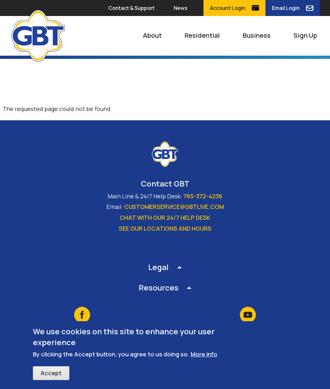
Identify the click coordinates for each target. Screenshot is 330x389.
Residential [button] (202, 35)
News (181, 8)
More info (204, 355)
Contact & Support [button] (131, 8)
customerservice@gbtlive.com (174, 206)
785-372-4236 (202, 196)
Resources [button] (159, 287)
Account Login (227, 8)
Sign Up (305, 35)
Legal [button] (158, 267)
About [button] (152, 35)
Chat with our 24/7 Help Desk (165, 217)
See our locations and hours (165, 228)
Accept (51, 373)
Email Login (286, 8)
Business (257, 35)
